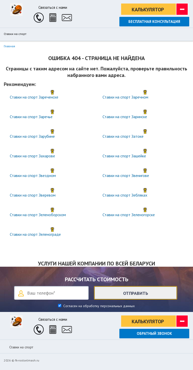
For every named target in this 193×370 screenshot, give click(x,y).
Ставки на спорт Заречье (31, 116)
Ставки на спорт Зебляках (125, 195)
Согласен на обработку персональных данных (98, 306)
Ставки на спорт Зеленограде (35, 234)
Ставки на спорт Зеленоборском (38, 214)
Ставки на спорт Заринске (125, 116)
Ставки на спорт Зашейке (124, 155)
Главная (9, 46)
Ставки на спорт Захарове (32, 155)
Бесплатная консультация (154, 21)
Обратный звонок (154, 333)
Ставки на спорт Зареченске (34, 97)
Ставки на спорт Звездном (33, 175)
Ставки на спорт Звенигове (126, 175)
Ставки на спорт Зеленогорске (129, 214)
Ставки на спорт (15, 34)
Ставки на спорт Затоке (123, 136)
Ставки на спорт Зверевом (33, 195)
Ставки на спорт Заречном (125, 97)
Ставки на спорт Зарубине (32, 136)
